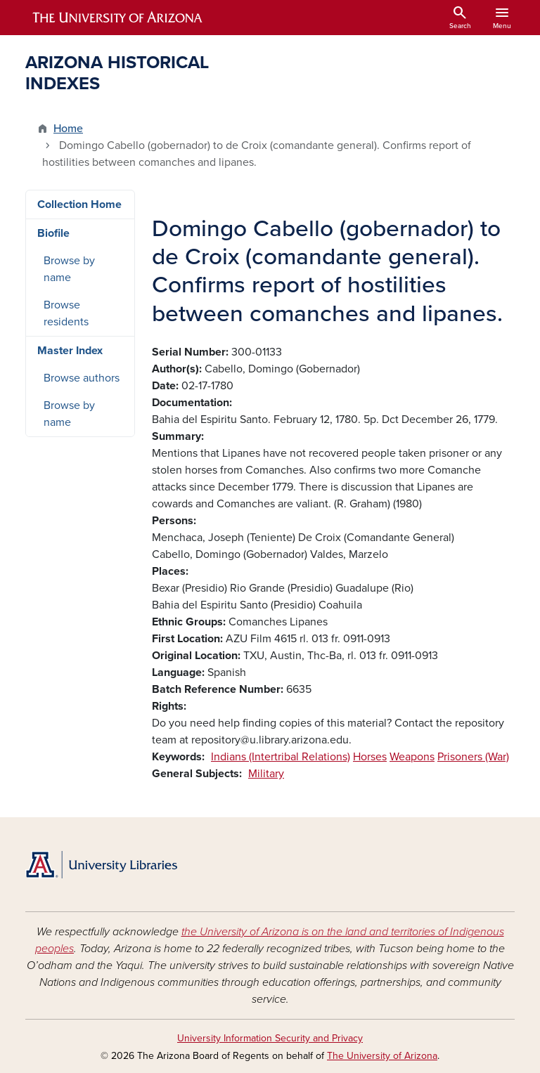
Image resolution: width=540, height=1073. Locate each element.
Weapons (412, 757)
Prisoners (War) (473, 757)
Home (68, 129)
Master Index (70, 351)
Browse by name (69, 269)
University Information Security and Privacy (270, 1038)
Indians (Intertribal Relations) (280, 757)
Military (266, 774)
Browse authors (82, 378)
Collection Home (79, 204)
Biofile (53, 233)
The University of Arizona (382, 1056)
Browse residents (66, 313)
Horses (370, 757)
